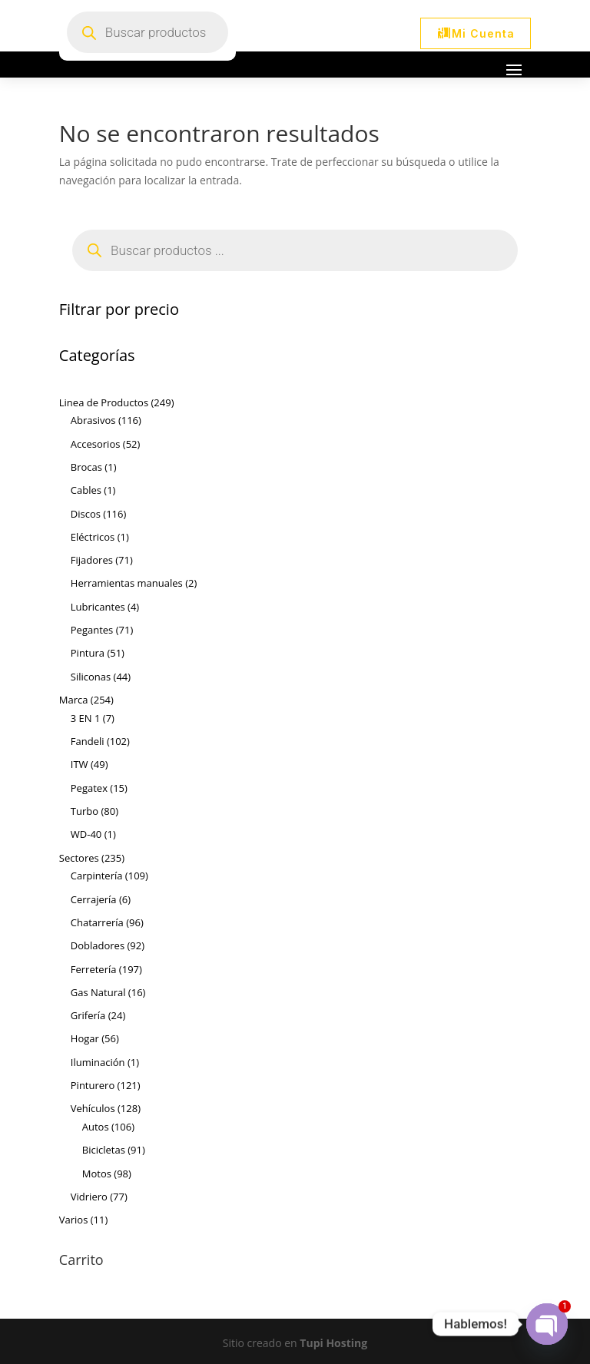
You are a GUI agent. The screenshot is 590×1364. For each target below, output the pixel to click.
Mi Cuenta (483, 33)
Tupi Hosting (333, 1343)
